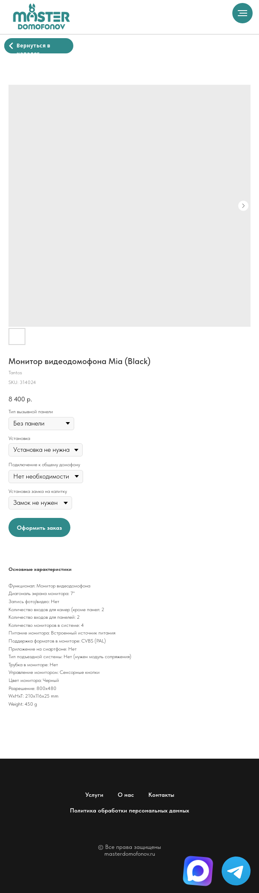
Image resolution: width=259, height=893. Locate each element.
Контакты (161, 794)
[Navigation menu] (242, 13)
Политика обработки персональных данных (129, 810)
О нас (126, 794)
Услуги (94, 794)
